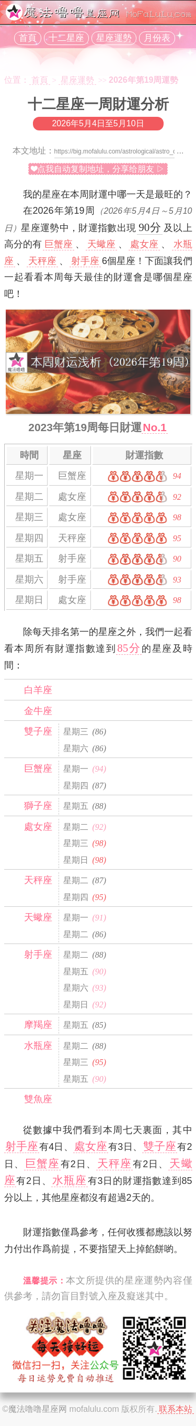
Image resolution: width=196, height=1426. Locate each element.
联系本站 (175, 1409)
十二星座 (66, 38)
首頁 (28, 38)
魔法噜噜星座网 (37, 1409)
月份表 (157, 38)
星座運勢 (114, 38)
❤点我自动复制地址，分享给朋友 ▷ (98, 168)
